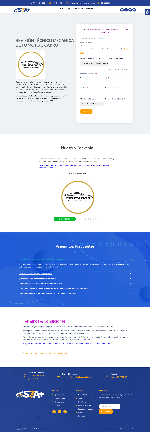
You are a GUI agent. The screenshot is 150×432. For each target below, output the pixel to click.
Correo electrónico (112, 87)
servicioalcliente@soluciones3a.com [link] (77, 375)
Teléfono (84, 87)
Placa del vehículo (116, 58)
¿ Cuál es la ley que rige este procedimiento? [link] (35, 272)
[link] (147, 12)
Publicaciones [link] (78, 9)
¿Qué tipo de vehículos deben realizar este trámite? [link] (38, 277)
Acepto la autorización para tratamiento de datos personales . (104, 51)
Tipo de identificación (88, 97)
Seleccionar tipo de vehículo (91, 58)
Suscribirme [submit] (126, 405)
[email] (109, 404)
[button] (75, 257)
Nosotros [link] (89, 9)
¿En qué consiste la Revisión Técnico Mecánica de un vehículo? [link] (42, 257)
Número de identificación (115, 98)
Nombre (83, 77)
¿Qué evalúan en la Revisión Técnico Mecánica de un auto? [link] (41, 282)
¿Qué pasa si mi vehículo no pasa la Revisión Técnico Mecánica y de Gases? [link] (47, 291)
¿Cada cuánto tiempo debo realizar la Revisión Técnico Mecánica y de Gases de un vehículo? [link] (53, 287)
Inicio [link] (61, 9)
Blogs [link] (68, 9)
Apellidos (108, 77)
